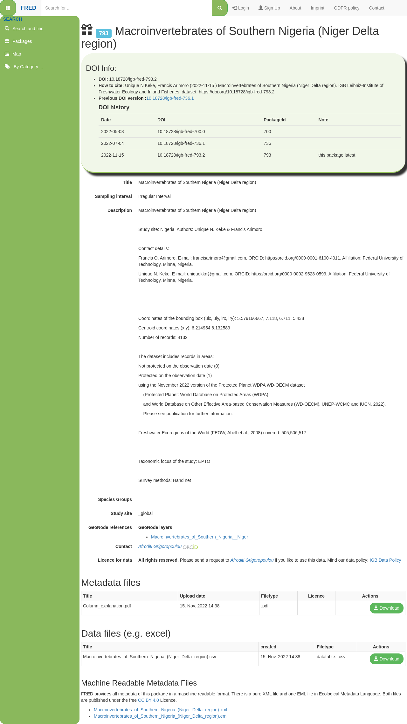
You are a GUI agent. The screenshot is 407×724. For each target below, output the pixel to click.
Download (386, 608)
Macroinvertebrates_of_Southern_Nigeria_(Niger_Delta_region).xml (160, 709)
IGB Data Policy (385, 560)
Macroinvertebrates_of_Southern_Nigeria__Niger (199, 536)
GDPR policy (346, 7)
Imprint (317, 7)
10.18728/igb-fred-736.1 (170, 98)
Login (240, 7)
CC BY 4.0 (148, 700)
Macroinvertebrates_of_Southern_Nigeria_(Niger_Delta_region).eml (160, 716)
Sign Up (269, 7)
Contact (376, 7)
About (295, 7)
